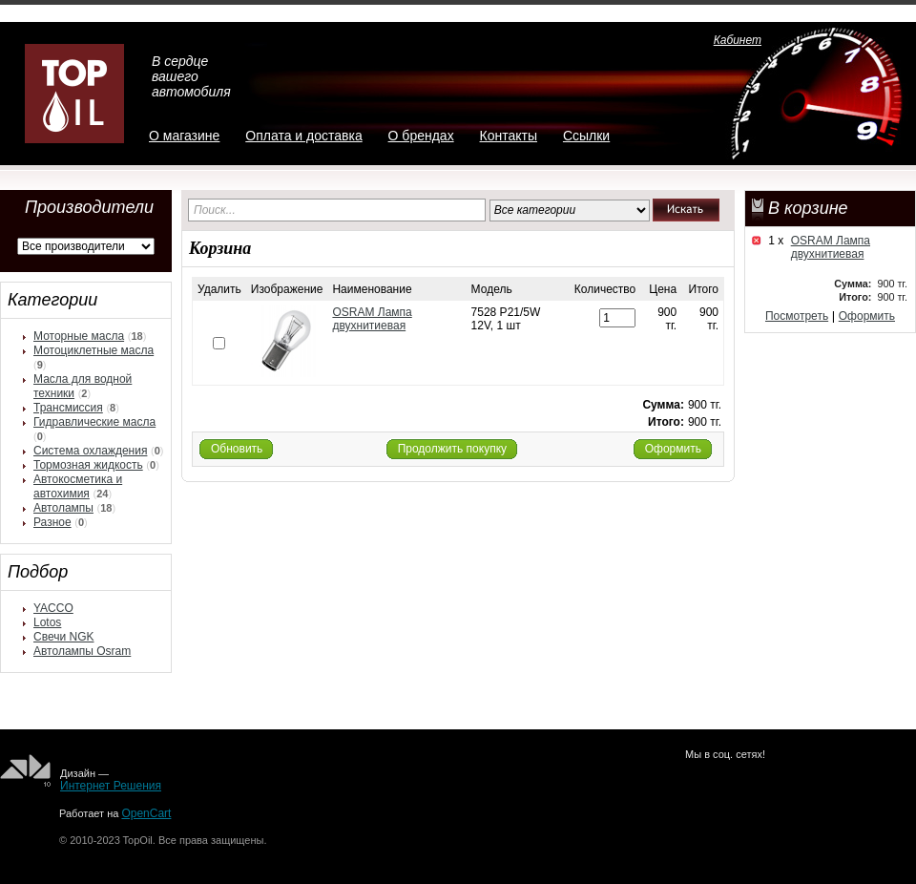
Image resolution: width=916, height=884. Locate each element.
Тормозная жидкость (88, 465)
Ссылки (586, 135)
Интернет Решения (110, 785)
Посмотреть (796, 316)
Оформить (867, 316)
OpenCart (146, 813)
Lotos (47, 622)
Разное (52, 522)
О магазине (184, 135)
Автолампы (63, 508)
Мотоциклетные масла (93, 350)
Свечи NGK (63, 636)
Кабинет (737, 40)
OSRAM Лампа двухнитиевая (830, 247)
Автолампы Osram (82, 651)
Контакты (508, 135)
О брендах (421, 135)
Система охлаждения (90, 450)
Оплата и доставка (303, 135)
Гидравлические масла (94, 422)
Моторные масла (78, 336)
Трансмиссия (68, 407)
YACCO (53, 608)
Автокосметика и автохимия (77, 486)
